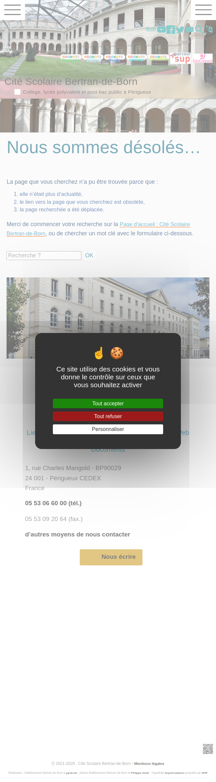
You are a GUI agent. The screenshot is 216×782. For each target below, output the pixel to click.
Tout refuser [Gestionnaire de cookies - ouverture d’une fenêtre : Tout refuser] (108, 416)
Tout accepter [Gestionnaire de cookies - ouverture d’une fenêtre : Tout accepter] (108, 403)
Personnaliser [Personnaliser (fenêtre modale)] (108, 429)
